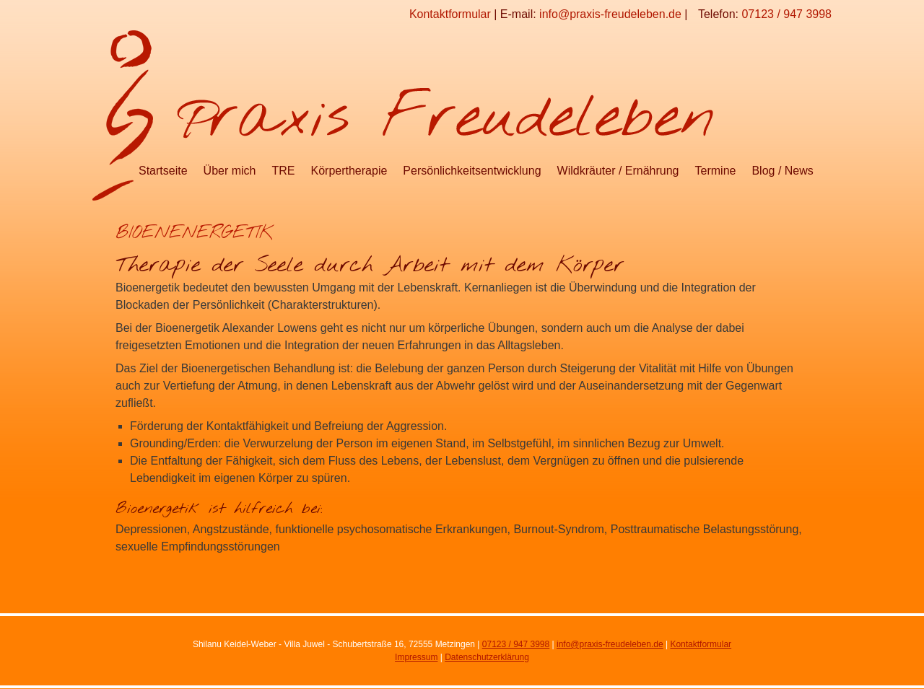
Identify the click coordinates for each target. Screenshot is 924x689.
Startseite (163, 170)
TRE (283, 170)
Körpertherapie (349, 170)
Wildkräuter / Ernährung (618, 170)
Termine (715, 170)
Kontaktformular (450, 14)
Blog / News (782, 170)
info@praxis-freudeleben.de (610, 14)
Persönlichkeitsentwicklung (472, 170)
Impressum (416, 657)
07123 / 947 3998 (786, 14)
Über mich (230, 170)
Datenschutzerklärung (487, 657)
